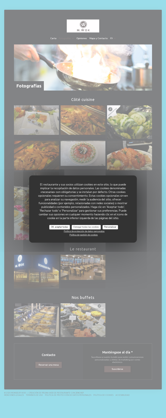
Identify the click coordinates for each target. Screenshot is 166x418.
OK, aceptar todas (59, 227)
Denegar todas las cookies (86, 227)
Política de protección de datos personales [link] (84, 231)
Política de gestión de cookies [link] (84, 235)
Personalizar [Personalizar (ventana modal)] (110, 227)
